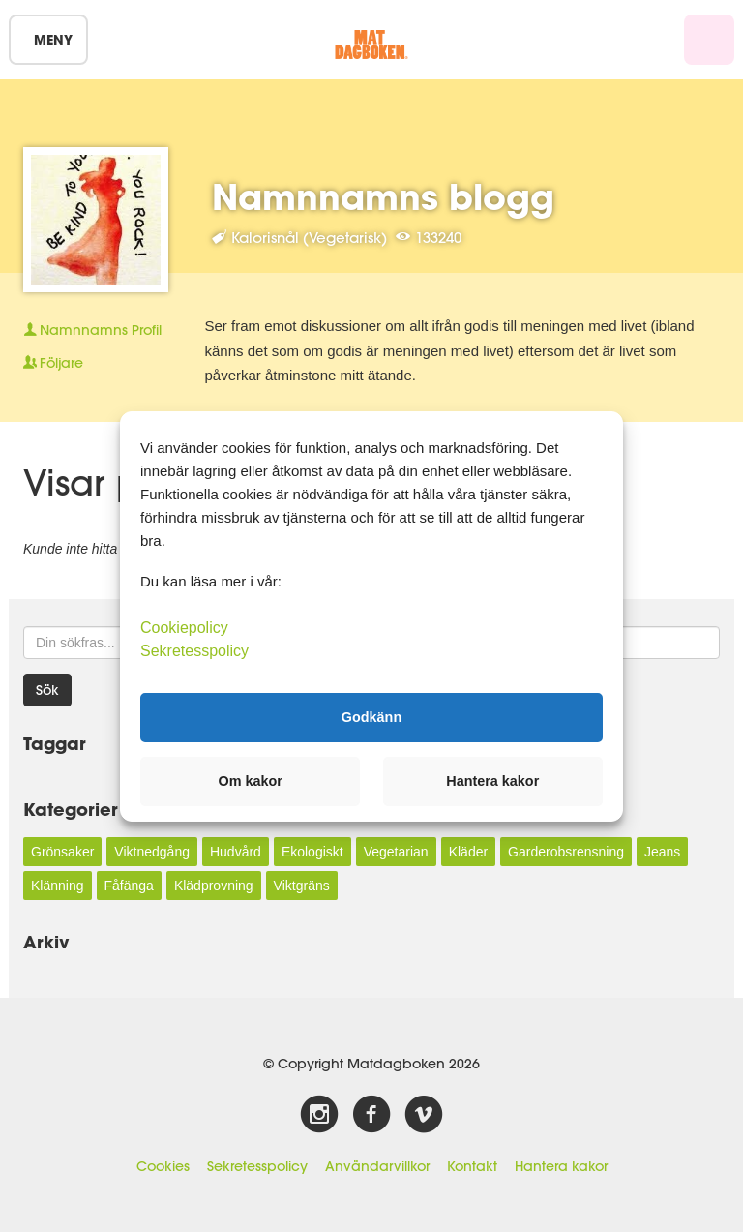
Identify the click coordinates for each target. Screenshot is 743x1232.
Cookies (163, 1166)
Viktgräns (302, 885)
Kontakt (472, 1166)
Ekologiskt (312, 851)
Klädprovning (213, 885)
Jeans (662, 851)
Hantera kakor (561, 1166)
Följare (53, 363)
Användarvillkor (377, 1166)
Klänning (57, 885)
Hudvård (235, 851)
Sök (47, 690)
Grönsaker (62, 851)
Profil (92, 330)
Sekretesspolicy (257, 1166)
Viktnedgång (152, 851)
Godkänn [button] (371, 717)
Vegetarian (396, 851)
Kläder (468, 851)
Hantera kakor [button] (492, 781)
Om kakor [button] (250, 781)
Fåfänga (129, 885)
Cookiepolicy (184, 626)
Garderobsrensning (566, 851)
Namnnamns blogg (383, 196)
